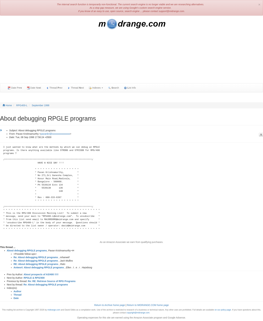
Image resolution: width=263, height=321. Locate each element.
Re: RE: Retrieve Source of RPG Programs (52, 281)
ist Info (130, 87)
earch (113, 87)
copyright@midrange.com (138, 313)
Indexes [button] (96, 87)
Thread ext (76, 87)
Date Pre (15, 87)
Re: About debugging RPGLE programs (36, 257)
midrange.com (53, 310)
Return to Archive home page (109, 305)
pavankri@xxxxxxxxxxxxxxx (55, 133)
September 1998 (40, 105)
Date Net (34, 87)
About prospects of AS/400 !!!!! (41, 274)
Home (7, 105)
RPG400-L (21, 105)
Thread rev (54, 87)
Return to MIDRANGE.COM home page (148, 305)
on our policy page (223, 310)
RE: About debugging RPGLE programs (36, 264)
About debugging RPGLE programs (27, 250)
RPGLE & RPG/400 (34, 277)
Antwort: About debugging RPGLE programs (39, 267)
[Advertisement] (131, 58)
